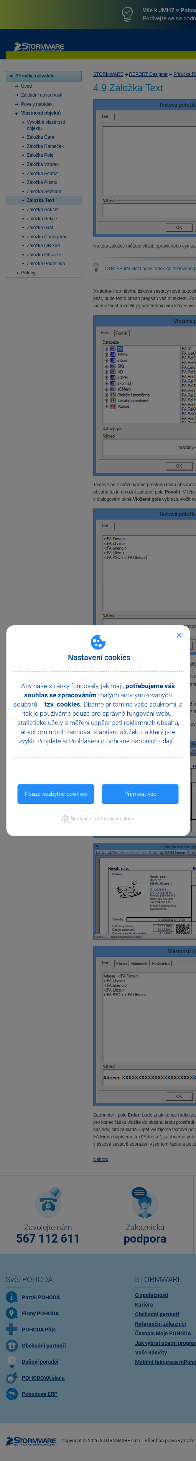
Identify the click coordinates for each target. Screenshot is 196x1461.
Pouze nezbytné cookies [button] (56, 793)
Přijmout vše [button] (140, 793)
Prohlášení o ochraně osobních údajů (122, 741)
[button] (98, 819)
